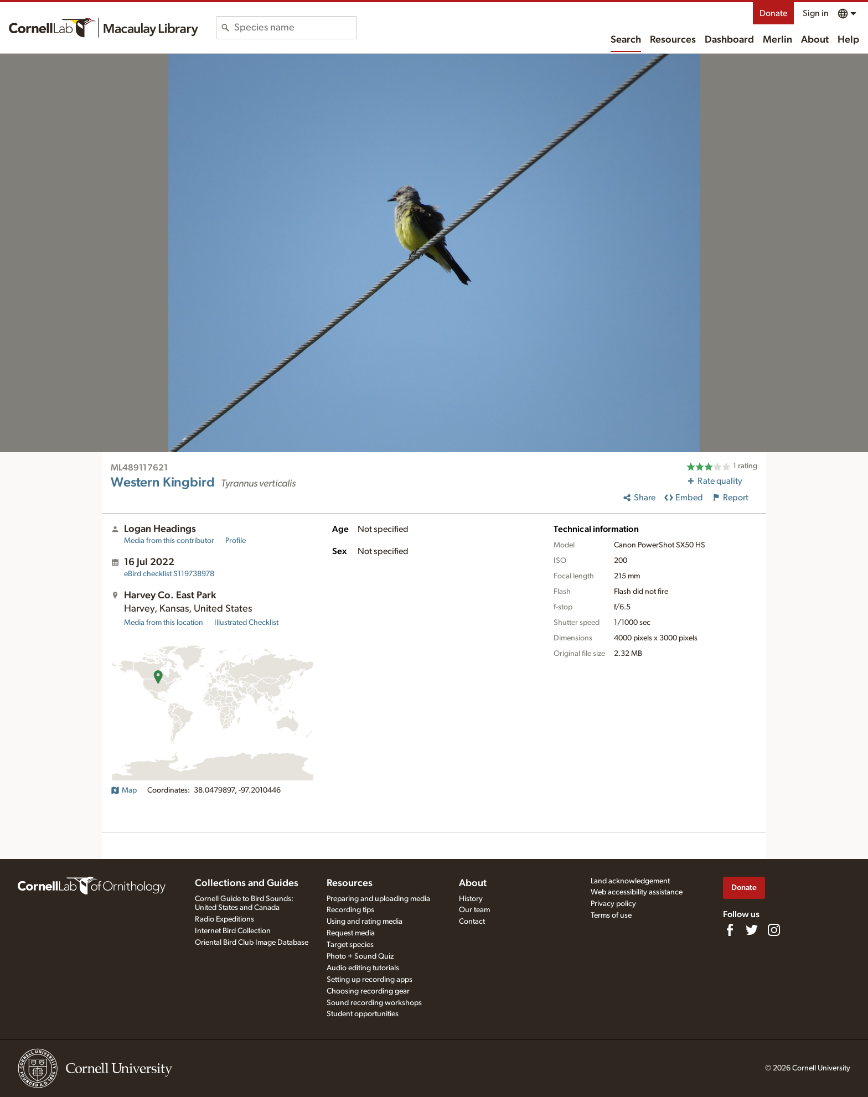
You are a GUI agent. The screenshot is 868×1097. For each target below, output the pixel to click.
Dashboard (729, 40)
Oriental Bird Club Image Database (251, 942)
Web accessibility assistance (637, 892)
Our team (474, 910)
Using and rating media (364, 921)
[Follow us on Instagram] (774, 929)
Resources (673, 40)
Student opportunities (363, 1014)
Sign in (816, 13)
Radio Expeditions (224, 919)
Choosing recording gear (368, 991)
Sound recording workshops (374, 1003)
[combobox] (295, 28)
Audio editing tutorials (363, 968)
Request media (351, 933)
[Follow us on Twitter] (751, 929)
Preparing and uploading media (378, 899)
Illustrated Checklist (246, 623)
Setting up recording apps (369, 980)
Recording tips (350, 910)
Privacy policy (613, 904)
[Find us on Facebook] (729, 929)
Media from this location (163, 623)
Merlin (777, 40)
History (471, 899)
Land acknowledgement (630, 881)
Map (124, 790)
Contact (472, 921)
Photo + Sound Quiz (360, 956)
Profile (235, 541)
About (815, 40)
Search (626, 40)
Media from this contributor (169, 541)
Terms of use (611, 915)
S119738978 (169, 574)
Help (848, 40)
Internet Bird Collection (233, 931)
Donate (773, 13)
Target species (350, 945)
